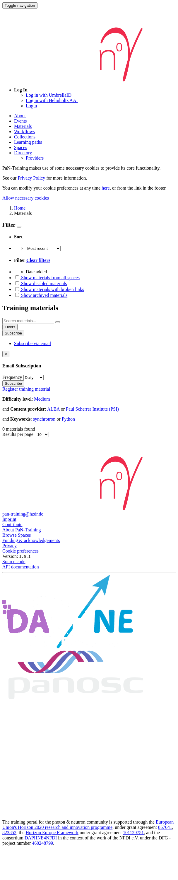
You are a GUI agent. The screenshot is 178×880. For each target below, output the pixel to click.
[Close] (5, 354)
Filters (10, 327)
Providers (35, 157)
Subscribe (13, 333)
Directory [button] (23, 152)
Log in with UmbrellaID (48, 95)
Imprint (9, 519)
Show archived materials (40, 295)
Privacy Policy (31, 177)
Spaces (20, 147)
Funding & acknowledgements (31, 540)
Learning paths (28, 142)
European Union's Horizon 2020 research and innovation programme (88, 824)
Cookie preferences (20, 550)
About (20, 115)
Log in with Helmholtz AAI (52, 100)
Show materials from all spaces (47, 277)
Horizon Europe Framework (52, 832)
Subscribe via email (32, 343)
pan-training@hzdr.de (22, 513)
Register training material (26, 389)
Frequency (12, 377)
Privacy (9, 545)
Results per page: (19, 434)
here (106, 187)
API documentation (20, 566)
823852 (9, 832)
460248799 (42, 843)
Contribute (12, 524)
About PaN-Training (21, 529)
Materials (23, 126)
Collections (24, 136)
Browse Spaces (16, 535)
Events (20, 120)
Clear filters (38, 260)
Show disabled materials (40, 283)
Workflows (24, 131)
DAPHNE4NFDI (41, 837)
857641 (165, 827)
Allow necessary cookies (25, 197)
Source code (13, 561)
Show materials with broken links (49, 289)
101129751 (133, 832)
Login (31, 105)
